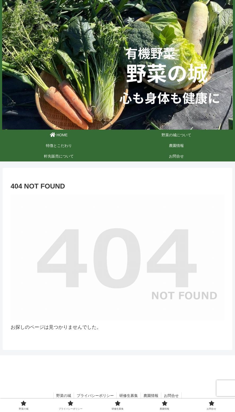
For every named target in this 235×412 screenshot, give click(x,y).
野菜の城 (63, 395)
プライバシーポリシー (95, 395)
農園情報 (150, 395)
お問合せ (171, 395)
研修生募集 (128, 395)
